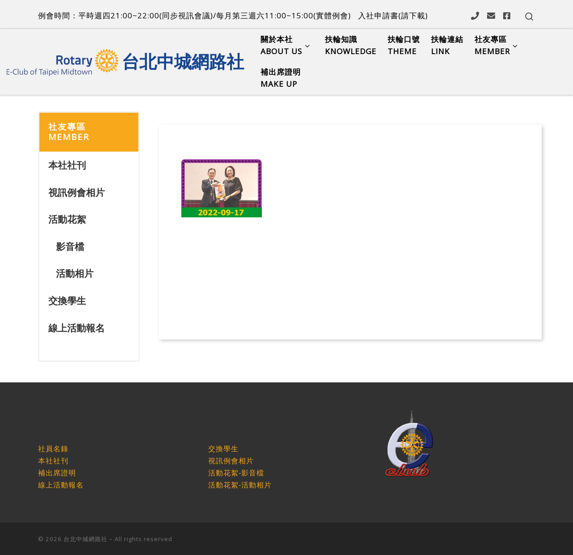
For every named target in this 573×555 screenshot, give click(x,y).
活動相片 (75, 273)
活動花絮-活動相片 (240, 485)
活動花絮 (67, 219)
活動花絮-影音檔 (236, 473)
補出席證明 (57, 473)
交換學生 (67, 300)
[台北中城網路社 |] (63, 60)
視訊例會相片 (76, 192)
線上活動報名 (76, 328)
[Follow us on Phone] (475, 15)
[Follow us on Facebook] (506, 15)
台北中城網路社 (85, 539)
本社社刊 (67, 165)
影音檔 (70, 246)
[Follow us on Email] (491, 15)
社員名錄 (53, 449)
